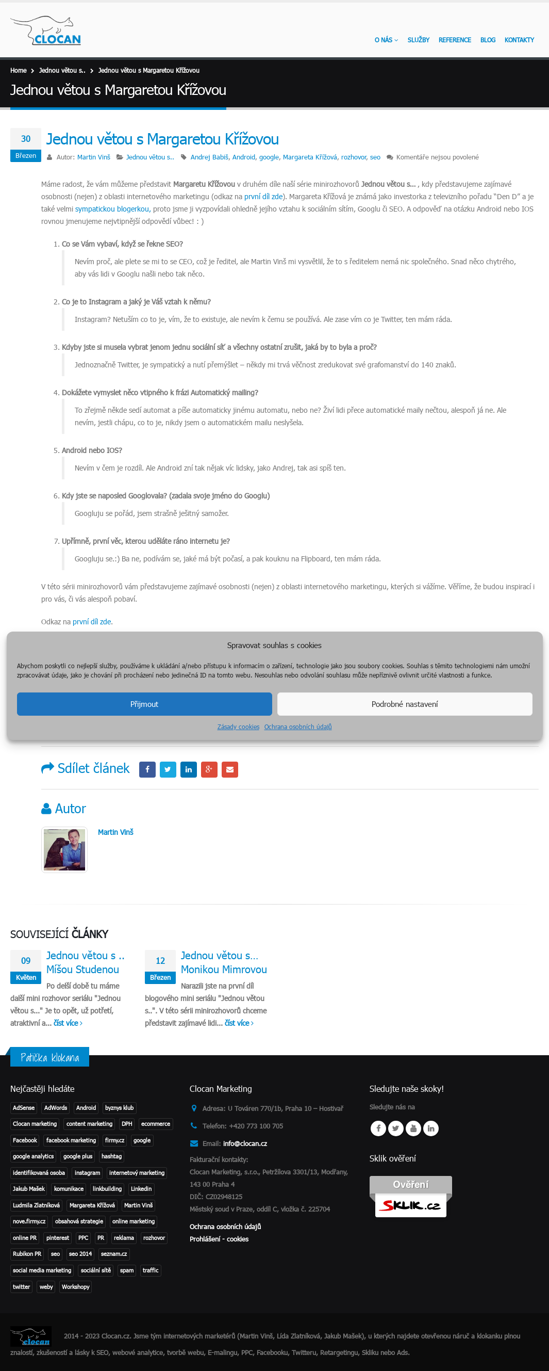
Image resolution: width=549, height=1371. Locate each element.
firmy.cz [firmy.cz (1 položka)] (114, 1140)
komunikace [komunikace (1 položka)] (69, 1188)
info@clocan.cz (245, 1143)
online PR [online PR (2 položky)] (25, 1237)
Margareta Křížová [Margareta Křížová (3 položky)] (92, 1205)
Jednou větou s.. (150, 157)
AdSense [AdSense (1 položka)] (24, 1107)
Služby (418, 39)
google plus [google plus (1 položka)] (77, 1156)
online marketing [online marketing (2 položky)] (133, 1221)
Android (243, 157)
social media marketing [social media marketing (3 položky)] (42, 1270)
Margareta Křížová (310, 157)
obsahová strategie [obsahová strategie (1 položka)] (79, 1221)
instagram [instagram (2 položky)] (87, 1172)
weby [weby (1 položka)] (46, 1286)
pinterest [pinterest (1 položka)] (57, 1237)
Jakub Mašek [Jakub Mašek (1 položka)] (28, 1188)
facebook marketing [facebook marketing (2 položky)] (71, 1140)
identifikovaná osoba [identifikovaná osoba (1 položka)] (39, 1172)
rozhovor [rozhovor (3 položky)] (154, 1237)
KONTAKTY (519, 39)
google (269, 157)
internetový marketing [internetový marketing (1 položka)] (136, 1172)
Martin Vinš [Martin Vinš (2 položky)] (138, 1205)
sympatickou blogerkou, (113, 208)
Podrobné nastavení (405, 703)
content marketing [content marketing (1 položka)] (89, 1123)
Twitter (168, 770)
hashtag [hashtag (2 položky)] (112, 1156)
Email (230, 770)
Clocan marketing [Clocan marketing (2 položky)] (35, 1123)
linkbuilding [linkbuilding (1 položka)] (107, 1188)
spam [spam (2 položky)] (127, 1270)
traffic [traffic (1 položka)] (150, 1270)
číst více (68, 1023)
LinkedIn (188, 770)
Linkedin (431, 1128)
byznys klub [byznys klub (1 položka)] (119, 1107)
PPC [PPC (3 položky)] (83, 1237)
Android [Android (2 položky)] (86, 1107)
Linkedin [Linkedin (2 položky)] (141, 1188)
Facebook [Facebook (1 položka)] (25, 1140)
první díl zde (263, 196)
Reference (455, 39)
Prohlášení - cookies (219, 1239)
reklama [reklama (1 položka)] (124, 1237)
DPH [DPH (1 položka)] (127, 1123)
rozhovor (353, 157)
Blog (487, 39)
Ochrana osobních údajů (298, 726)
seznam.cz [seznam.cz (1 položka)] (114, 1253)
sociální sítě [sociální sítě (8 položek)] (96, 1270)
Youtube (413, 1128)
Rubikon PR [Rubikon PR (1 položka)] (27, 1253)
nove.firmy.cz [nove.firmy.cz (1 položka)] (29, 1221)
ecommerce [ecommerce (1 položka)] (155, 1123)
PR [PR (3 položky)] (100, 1237)
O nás (383, 39)
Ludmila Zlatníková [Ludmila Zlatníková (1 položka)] (36, 1205)
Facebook (147, 770)
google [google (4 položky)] (142, 1140)
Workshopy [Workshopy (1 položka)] (75, 1286)
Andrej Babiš (209, 157)
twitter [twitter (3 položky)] (21, 1286)
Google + (209, 770)
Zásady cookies (238, 726)
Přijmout (144, 703)
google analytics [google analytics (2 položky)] (33, 1156)
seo (375, 157)
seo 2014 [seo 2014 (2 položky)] (80, 1253)
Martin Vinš (93, 157)
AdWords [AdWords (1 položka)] (55, 1107)
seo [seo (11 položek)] (55, 1253)
